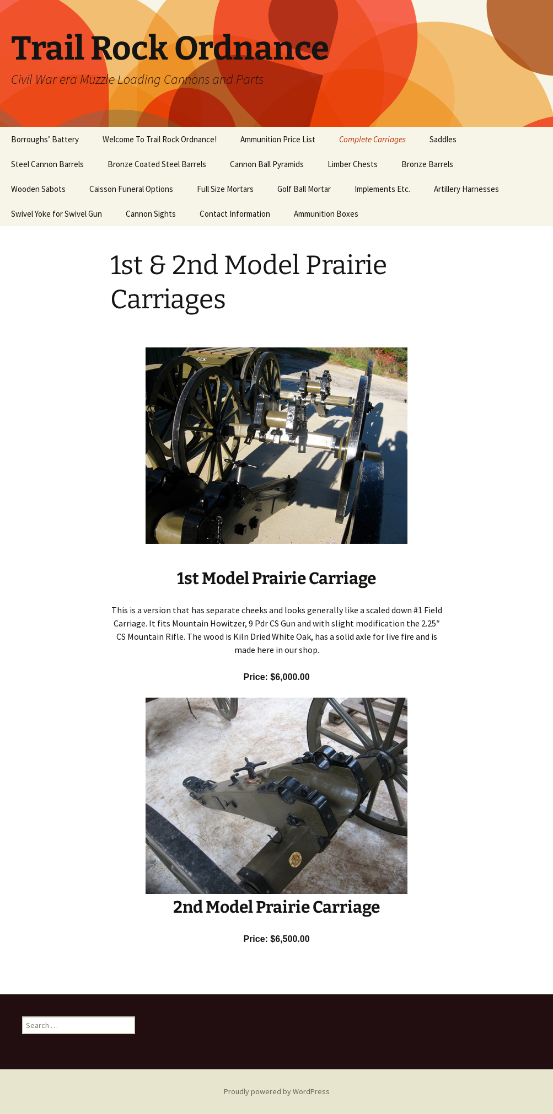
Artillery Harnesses (466, 189)
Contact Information (235, 213)
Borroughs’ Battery (45, 139)
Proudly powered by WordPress (277, 1091)
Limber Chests (352, 164)
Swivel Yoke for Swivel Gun (56, 213)
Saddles (443, 139)
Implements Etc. (382, 189)
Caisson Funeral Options (131, 189)
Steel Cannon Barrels (47, 164)
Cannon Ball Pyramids (267, 164)
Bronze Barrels (427, 164)
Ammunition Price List (277, 139)
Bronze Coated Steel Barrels (157, 164)
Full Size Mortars (225, 189)
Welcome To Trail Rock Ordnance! (160, 139)
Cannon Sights (151, 213)
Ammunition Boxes (326, 213)
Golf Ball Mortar (304, 189)
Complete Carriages (372, 139)
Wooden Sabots (38, 189)
